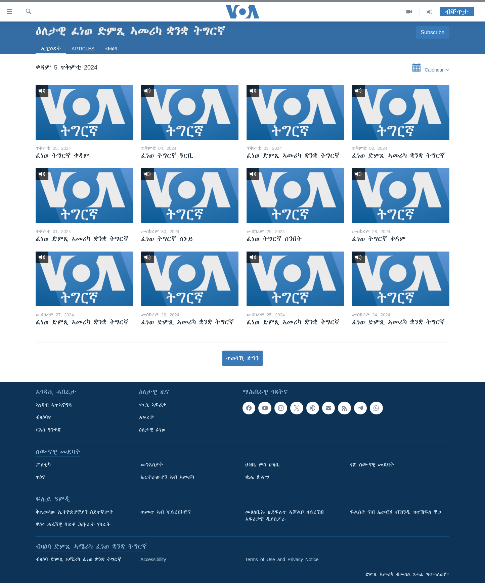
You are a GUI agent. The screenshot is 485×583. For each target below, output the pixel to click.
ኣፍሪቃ (146, 417)
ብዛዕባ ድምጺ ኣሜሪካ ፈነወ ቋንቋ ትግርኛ (78, 559)
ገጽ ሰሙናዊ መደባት (372, 465)
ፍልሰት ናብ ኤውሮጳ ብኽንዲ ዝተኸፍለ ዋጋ (395, 512)
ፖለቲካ (43, 465)
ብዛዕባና (43, 417)
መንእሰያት (151, 465)
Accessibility (153, 559)
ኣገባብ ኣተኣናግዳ (54, 405)
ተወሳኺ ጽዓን (242, 358)
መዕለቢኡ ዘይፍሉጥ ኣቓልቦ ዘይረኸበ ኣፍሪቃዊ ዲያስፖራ (284, 515)
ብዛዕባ (111, 49)
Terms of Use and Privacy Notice (282, 559)
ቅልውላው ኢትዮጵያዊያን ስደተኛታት (74, 512)
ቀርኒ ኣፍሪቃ (152, 405)
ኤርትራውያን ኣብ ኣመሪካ (167, 477)
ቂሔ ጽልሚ (257, 477)
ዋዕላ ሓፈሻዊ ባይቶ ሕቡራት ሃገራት (73, 525)
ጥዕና (40, 477)
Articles (83, 49)
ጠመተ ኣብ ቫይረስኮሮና (165, 512)
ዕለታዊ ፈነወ (152, 430)
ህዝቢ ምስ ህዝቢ (262, 465)
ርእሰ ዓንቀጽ (48, 430)
